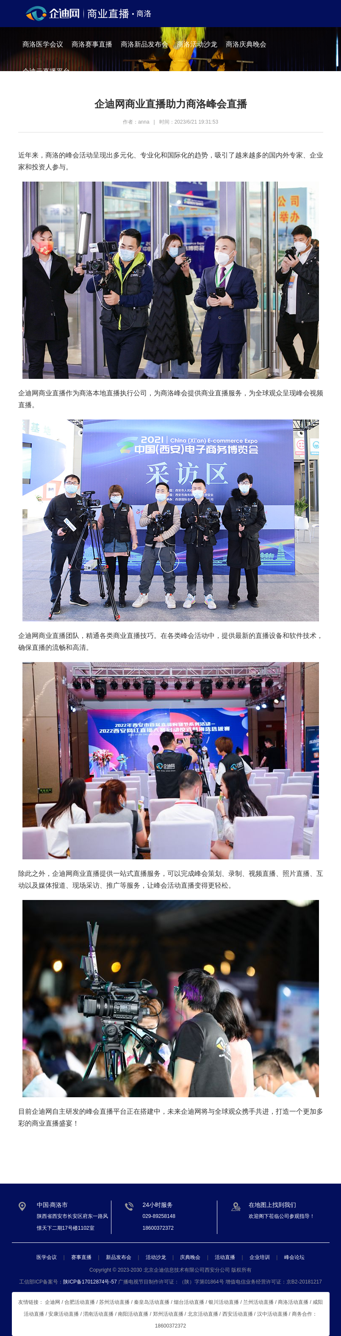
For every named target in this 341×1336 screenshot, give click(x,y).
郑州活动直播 (168, 1314)
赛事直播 (81, 1257)
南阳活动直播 (133, 1314)
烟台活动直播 (189, 1302)
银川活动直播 (223, 1302)
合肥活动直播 (79, 1302)
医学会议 (46, 1257)
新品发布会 (118, 1257)
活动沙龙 (156, 1257)
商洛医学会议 (42, 44)
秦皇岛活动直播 (151, 1302)
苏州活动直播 (114, 1302)
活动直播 (225, 1257)
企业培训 (260, 1257)
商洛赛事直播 (92, 44)
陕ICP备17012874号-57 (90, 1282)
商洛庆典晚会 (246, 44)
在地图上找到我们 (272, 1204)
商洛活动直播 (293, 1302)
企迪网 (191, 1111)
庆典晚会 (190, 1257)
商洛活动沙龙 (197, 44)
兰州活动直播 (258, 1302)
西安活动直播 (237, 1314)
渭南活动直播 (98, 1314)
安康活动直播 (63, 1314)
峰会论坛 (294, 1257)
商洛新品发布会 (144, 44)
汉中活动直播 (272, 1314)
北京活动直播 (203, 1314)
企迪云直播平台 (46, 71)
